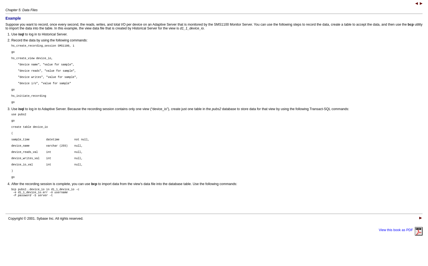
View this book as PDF (401, 250)
